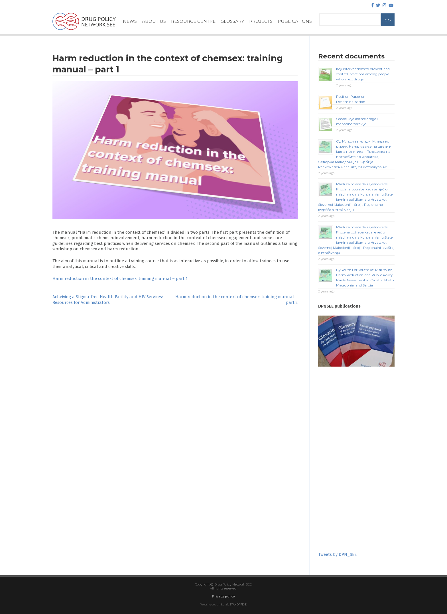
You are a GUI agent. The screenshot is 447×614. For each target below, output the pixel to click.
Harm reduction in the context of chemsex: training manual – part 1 (120, 278)
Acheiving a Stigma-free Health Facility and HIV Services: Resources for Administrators (107, 299)
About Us (154, 21)
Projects (261, 21)
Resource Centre (193, 21)
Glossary (232, 21)
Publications (295, 21)
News (130, 21)
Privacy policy (223, 596)
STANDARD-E (238, 604)
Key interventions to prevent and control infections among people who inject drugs (363, 74)
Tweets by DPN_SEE (337, 554)
